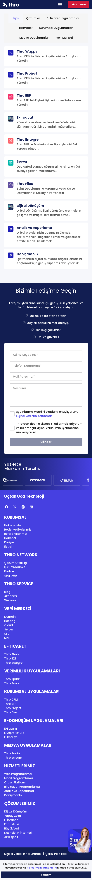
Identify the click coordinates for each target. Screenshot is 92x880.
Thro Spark (12, 679)
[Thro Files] (46, 189)
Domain (10, 617)
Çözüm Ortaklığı (15, 563)
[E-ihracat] (46, 122)
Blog (7, 592)
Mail (7, 638)
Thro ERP (10, 704)
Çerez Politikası (56, 854)
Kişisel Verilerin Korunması (34, 416)
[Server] (46, 166)
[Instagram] (23, 507)
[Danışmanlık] (46, 259)
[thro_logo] (11, 4)
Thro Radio (12, 753)
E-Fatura (10, 729)
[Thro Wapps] (46, 56)
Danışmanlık (13, 795)
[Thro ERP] (46, 100)
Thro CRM (11, 699)
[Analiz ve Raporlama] (46, 235)
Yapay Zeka (12, 816)
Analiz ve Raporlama (19, 791)
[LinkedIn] (31, 507)
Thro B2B (10, 658)
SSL (6, 634)
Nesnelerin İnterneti (18, 833)
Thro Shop (11, 654)
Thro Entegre (13, 663)
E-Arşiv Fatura (14, 733)
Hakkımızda (12, 525)
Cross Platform (15, 782)
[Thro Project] (46, 78)
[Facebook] (6, 507)
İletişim (9, 546)
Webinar (10, 600)
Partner (9, 571)
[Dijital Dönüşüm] (46, 211)
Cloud (8, 625)
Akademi (10, 596)
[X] (15, 507)
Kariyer (9, 542)
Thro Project (12, 708)
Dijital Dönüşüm (15, 811)
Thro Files (11, 712)
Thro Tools (11, 683)
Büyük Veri (11, 828)
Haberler (10, 538)
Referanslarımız (15, 534)
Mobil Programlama (18, 778)
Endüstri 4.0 (12, 824)
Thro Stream (13, 758)
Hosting (9, 621)
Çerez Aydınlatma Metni (42, 867)
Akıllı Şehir (11, 837)
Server (8, 629)
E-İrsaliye (11, 737)
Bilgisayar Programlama (22, 787)
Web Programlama (18, 774)
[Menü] (60, 4)
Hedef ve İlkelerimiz (17, 529)
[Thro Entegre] (46, 144)
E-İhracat (11, 820)
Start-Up (10, 576)
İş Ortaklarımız (14, 567)
